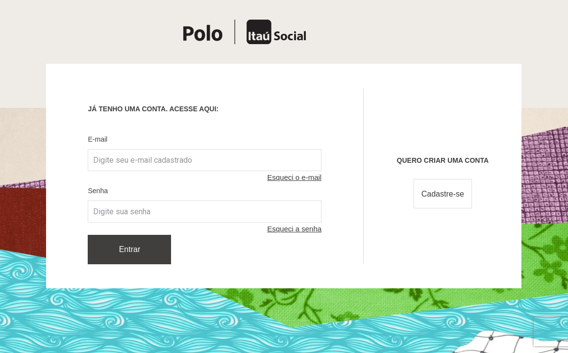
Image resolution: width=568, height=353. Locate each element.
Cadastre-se (442, 194)
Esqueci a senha (294, 229)
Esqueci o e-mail (294, 177)
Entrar (130, 249)
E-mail (97, 139)
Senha (97, 191)
